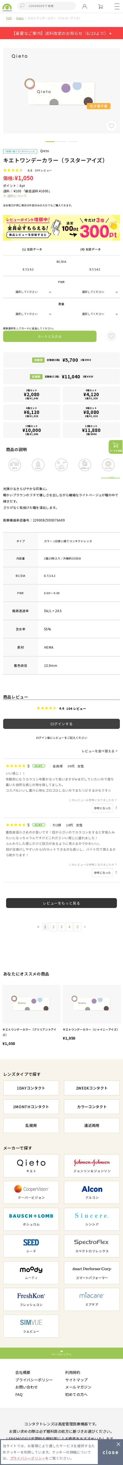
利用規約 (72, 1372)
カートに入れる (50, 336)
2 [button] (61, 142)
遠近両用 (91, 1125)
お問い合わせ (26, 1387)
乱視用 (31, 1125)
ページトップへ (61, 1354)
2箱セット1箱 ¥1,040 (31, 394)
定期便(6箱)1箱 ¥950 (69, 360)
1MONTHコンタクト (31, 1106)
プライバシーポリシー (34, 1379)
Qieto (20, 18)
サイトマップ (76, 1379)
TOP (9, 18)
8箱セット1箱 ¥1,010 (91, 412)
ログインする (61, 723)
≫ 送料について (15, 195)
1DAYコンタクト (31, 1088)
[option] (31, 1016)
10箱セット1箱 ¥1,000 (31, 430)
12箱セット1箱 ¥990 (91, 430)
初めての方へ (76, 1394)
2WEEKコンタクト (92, 1088)
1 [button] (50, 142)
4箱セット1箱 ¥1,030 (91, 394)
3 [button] (72, 142)
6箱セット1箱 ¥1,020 (31, 412)
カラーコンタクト (92, 1106)
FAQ (18, 1394)
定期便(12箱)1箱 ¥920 (69, 376)
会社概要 (22, 1372)
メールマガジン (78, 1387)
